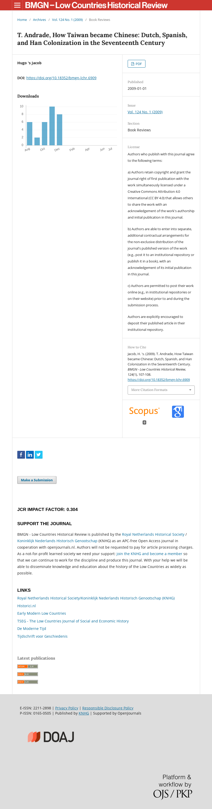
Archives (39, 19)
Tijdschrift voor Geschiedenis (42, 636)
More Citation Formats (149, 390)
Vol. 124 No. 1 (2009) (67, 19)
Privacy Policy (66, 708)
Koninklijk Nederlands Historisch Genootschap (57, 540)
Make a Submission (37, 480)
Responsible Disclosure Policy (107, 708)
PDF (138, 63)
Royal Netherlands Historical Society (153, 534)
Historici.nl (26, 605)
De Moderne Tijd (31, 628)
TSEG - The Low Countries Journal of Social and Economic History (73, 621)
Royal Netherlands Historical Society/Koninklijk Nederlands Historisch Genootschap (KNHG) (96, 598)
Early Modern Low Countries (41, 613)
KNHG (84, 713)
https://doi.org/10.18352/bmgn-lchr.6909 (61, 77)
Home (22, 19)
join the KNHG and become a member (149, 553)
